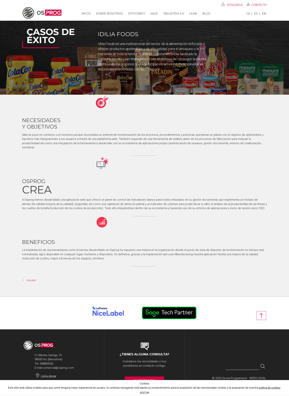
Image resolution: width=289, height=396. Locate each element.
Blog (206, 13)
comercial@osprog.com (58, 367)
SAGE (154, 13)
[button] (263, 366)
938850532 (46, 363)
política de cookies (269, 387)
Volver (31, 280)
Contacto (259, 5)
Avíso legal (257, 378)
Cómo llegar (48, 376)
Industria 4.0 (173, 13)
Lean (193, 13)
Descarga (235, 5)
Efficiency (136, 13)
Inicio (86, 13)
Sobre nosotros (109, 13)
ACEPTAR (144, 392)
